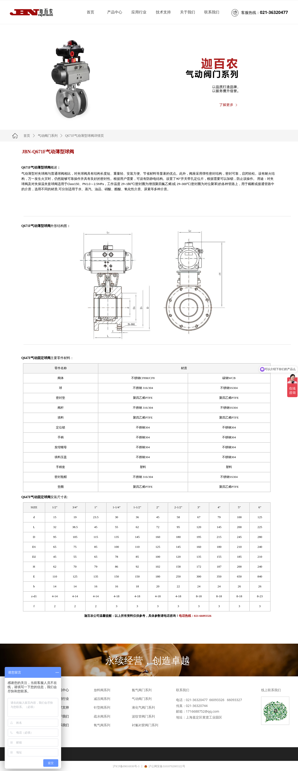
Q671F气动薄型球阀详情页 (84, 135)
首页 (27, 135)
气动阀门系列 (48, 135)
